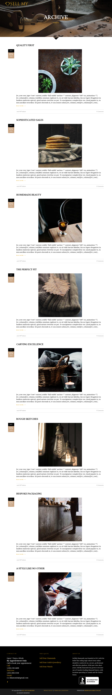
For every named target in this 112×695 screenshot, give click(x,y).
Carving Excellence (29, 344)
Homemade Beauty (28, 194)
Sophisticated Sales (29, 120)
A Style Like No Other (30, 568)
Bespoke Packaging (29, 493)
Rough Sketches (27, 419)
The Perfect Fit (26, 269)
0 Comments (100, 111)
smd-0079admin (21, 111)
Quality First (25, 45)
